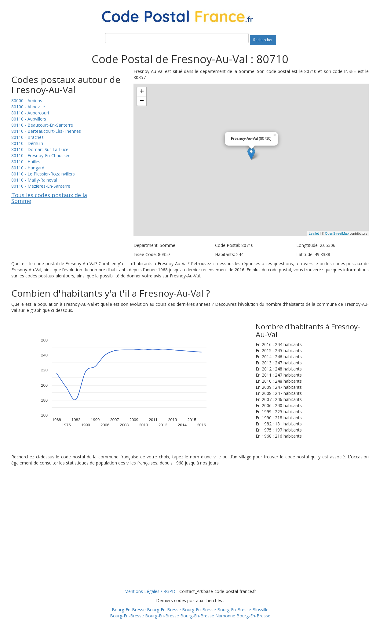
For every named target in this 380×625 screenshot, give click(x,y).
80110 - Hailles (25, 161)
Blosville (260, 609)
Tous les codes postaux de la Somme (49, 198)
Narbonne (225, 616)
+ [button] (142, 91)
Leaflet (314, 233)
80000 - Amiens (26, 100)
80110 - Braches (27, 137)
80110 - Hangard (27, 168)
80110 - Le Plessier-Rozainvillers (43, 174)
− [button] (142, 101)
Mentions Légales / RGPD (149, 591)
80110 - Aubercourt (30, 113)
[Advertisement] (190, 530)
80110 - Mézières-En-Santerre (40, 186)
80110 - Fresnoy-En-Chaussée (41, 155)
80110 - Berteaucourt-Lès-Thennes (46, 131)
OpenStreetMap (337, 233)
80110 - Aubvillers (28, 119)
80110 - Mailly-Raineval (34, 180)
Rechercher (263, 39)
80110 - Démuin (27, 143)
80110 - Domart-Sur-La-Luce (39, 149)
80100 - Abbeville (28, 107)
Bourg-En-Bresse (129, 609)
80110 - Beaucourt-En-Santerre (42, 125)
